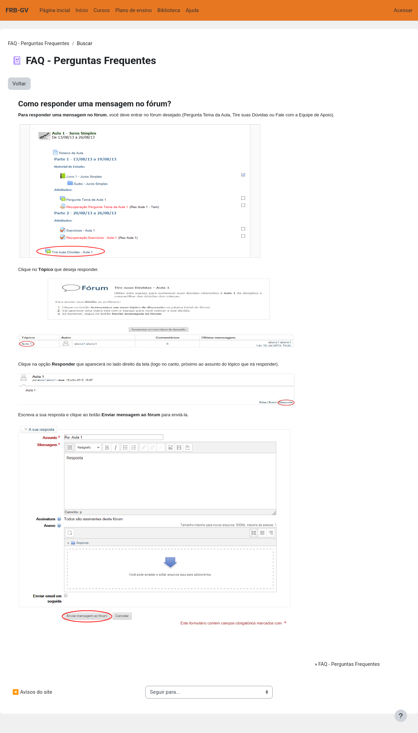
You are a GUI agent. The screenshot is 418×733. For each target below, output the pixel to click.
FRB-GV (17, 10)
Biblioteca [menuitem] (168, 10)
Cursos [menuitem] (102, 10)
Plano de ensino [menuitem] (133, 10)
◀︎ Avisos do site (49, 695)
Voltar (36, 84)
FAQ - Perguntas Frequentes (56, 44)
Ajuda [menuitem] (192, 10)
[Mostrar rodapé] (401, 716)
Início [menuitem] (81, 10)
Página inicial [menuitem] (55, 10)
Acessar (403, 10)
